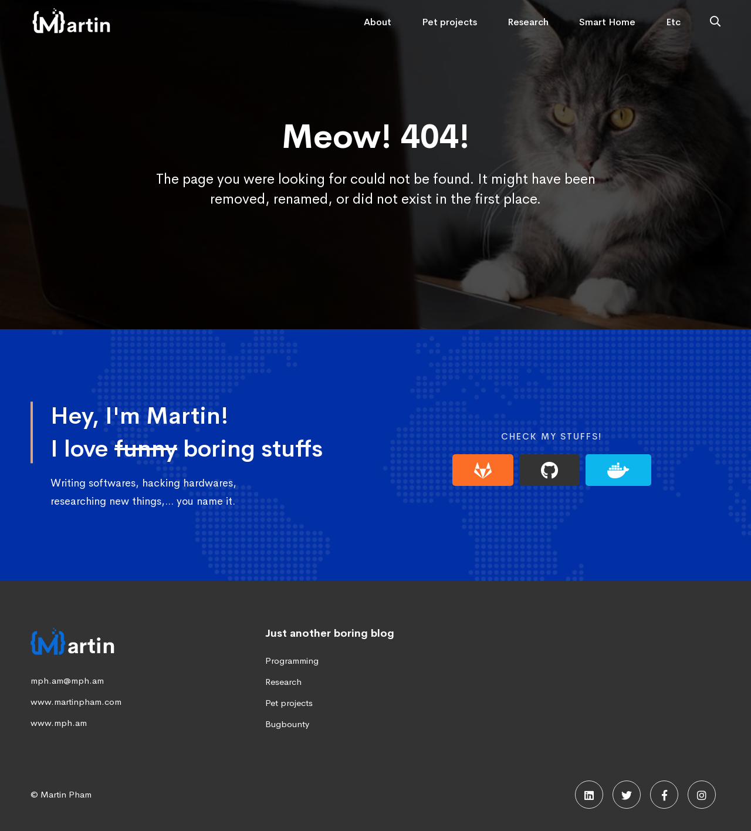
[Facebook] (664, 795)
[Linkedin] (589, 795)
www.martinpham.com (76, 701)
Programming (292, 660)
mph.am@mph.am (67, 680)
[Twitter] (627, 795)
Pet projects (289, 702)
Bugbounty (287, 723)
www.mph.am (59, 722)
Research (283, 681)
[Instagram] (702, 795)
